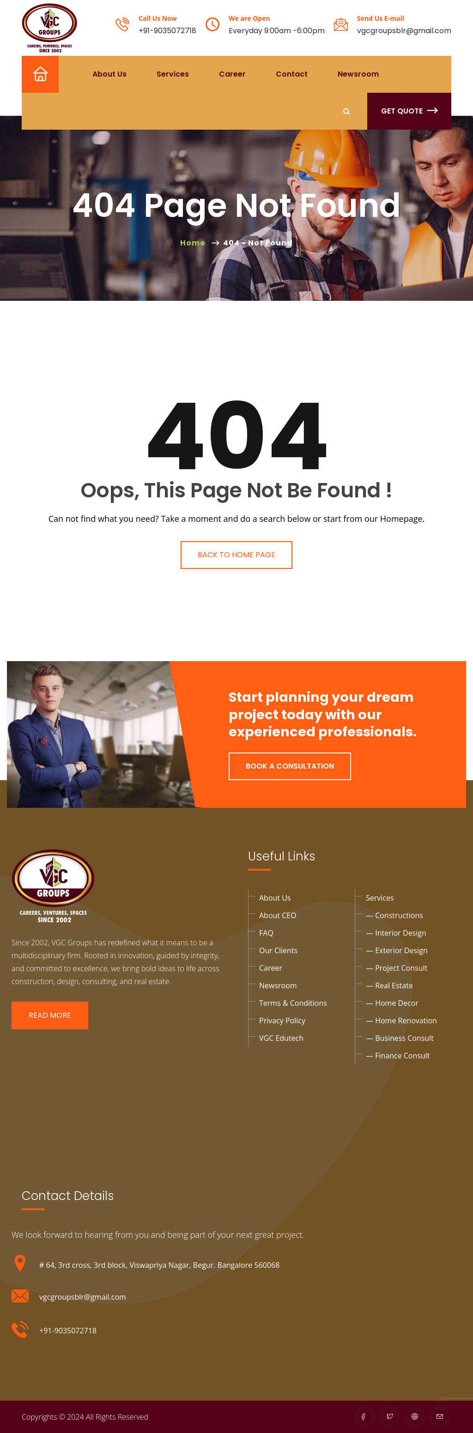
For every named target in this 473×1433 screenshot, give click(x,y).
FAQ (266, 933)
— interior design (396, 933)
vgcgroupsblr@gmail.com (404, 30)
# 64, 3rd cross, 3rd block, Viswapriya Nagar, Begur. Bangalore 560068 (159, 1265)
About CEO (278, 915)
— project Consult (396, 968)
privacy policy (282, 1020)
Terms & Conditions (293, 1003)
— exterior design (397, 950)
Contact (292, 74)
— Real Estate (389, 985)
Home (33, 74)
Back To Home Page (236, 554)
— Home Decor (392, 1003)
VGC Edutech (281, 1038)
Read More (50, 1015)
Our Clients (278, 950)
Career (232, 74)
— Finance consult (398, 1056)
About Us (109, 74)
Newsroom (358, 74)
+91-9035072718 (167, 30)
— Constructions (394, 915)
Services (173, 74)
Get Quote (409, 111)
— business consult (400, 1038)
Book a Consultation (290, 766)
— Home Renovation (401, 1020)
